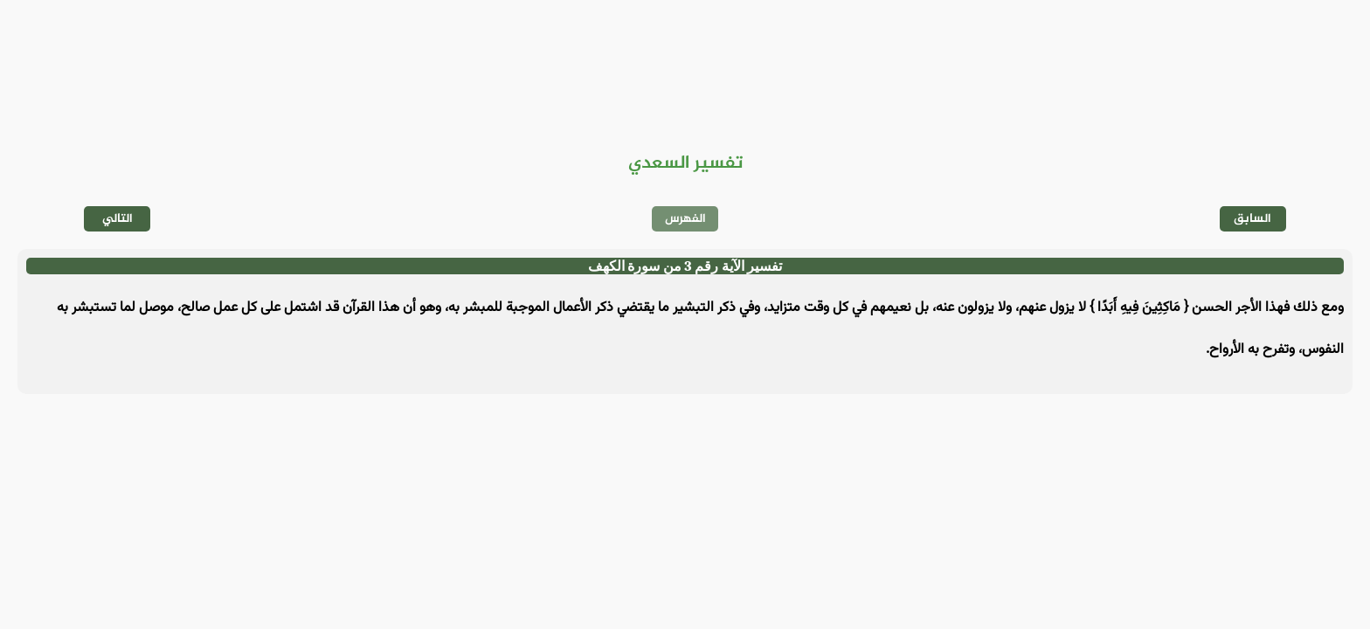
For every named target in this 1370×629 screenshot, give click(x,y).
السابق (1252, 219)
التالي (117, 219)
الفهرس (685, 219)
